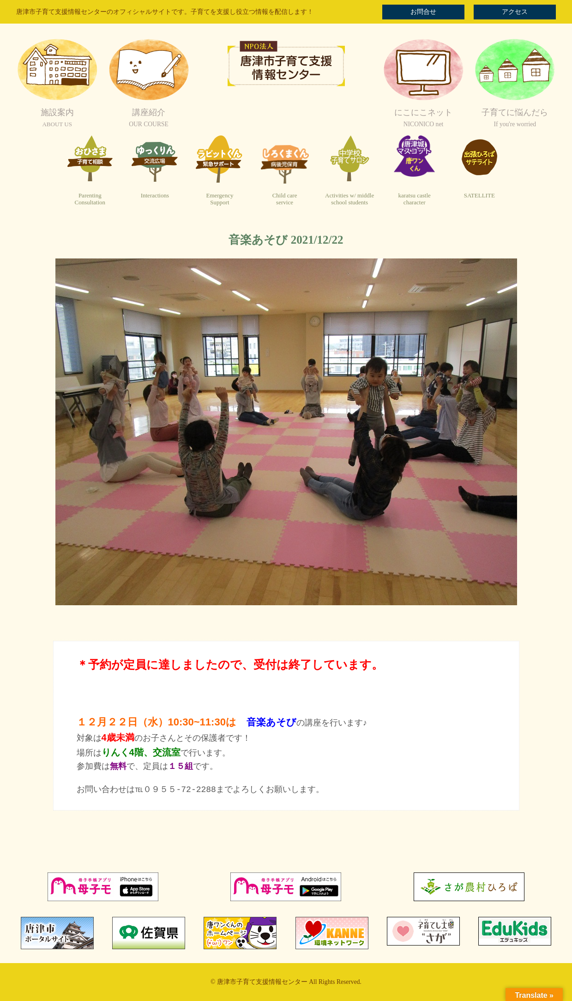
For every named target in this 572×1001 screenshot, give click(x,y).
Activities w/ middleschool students (349, 199)
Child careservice (284, 199)
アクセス (515, 11)
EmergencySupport (219, 199)
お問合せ (423, 11)
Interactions (155, 195)
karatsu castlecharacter (414, 199)
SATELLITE (479, 195)
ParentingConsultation (90, 199)
